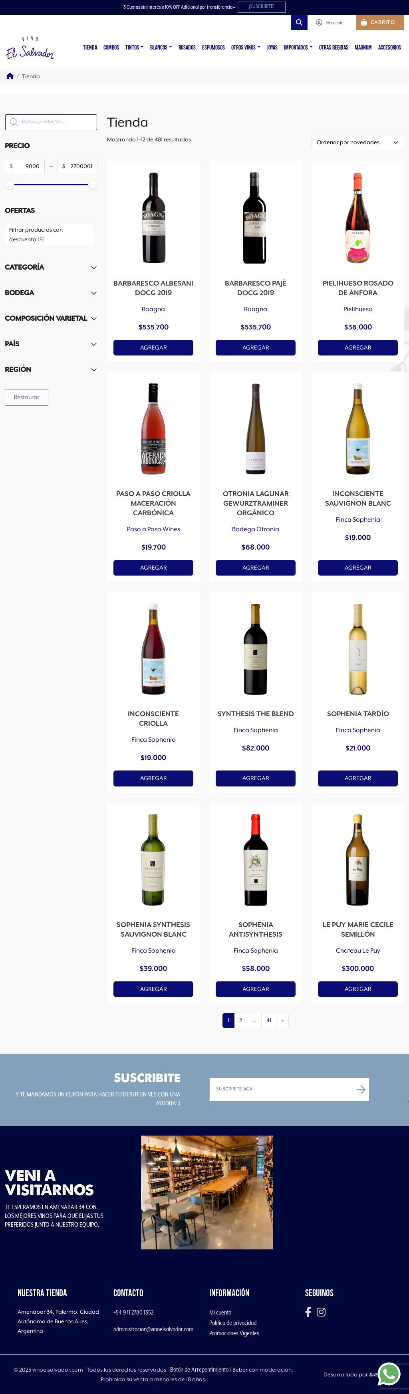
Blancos (158, 48)
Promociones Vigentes (234, 1333)
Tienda (90, 48)
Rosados (187, 48)
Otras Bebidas (333, 48)
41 (268, 1020)
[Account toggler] (332, 22)
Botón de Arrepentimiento (199, 1369)
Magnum (363, 48)
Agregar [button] (153, 347)
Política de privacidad (232, 1322)
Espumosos (213, 48)
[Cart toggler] (380, 22)
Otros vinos (243, 48)
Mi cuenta (220, 1312)
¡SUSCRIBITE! (261, 7)
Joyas (272, 48)
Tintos (132, 48)
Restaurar (26, 397)
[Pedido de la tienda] (358, 142)
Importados (296, 48)
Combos (111, 48)
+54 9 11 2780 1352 (133, 1312)
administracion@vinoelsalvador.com (153, 1329)
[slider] (9, 184)
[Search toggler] (299, 22)
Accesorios (389, 48)
